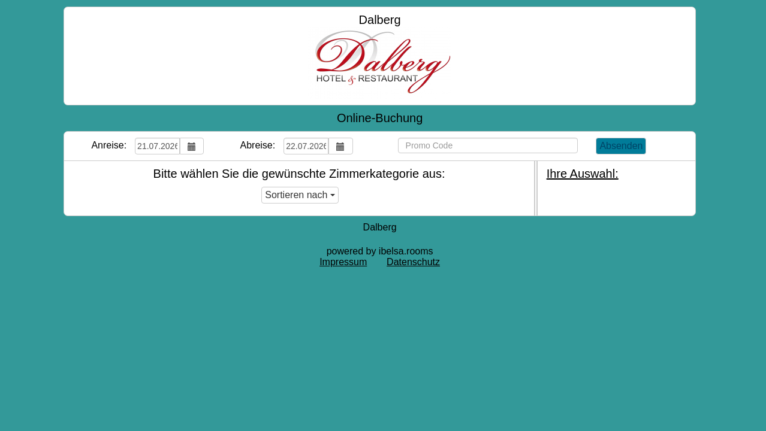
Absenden (621, 146)
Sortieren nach (300, 195)
